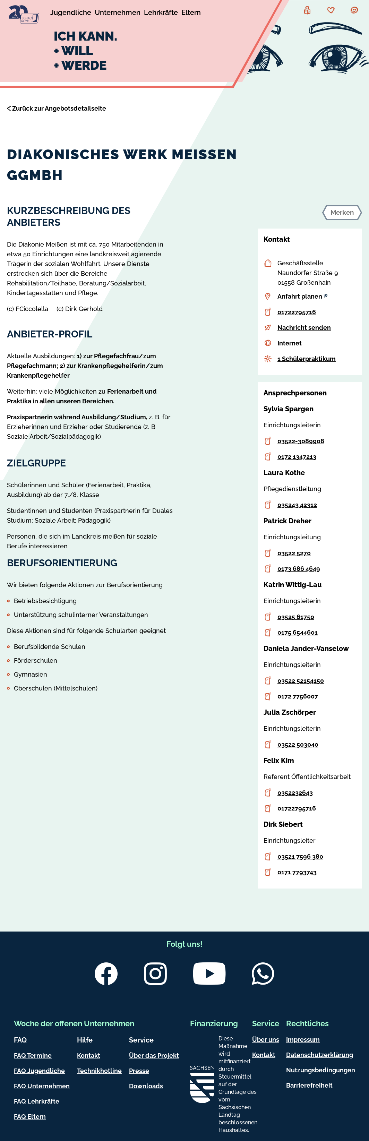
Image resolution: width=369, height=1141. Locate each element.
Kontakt (88, 1055)
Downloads (146, 1086)
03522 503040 (297, 744)
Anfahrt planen (302, 296)
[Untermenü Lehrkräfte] (161, 13)
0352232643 (295, 792)
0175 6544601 (297, 632)
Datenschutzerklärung (319, 1054)
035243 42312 (297, 504)
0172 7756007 (297, 696)
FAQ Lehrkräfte (36, 1101)
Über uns (265, 1039)
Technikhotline (99, 1070)
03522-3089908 (300, 441)
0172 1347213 (296, 456)
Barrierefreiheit (309, 1085)
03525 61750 (295, 616)
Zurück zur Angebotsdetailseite (59, 108)
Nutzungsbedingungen (320, 1070)
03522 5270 (294, 553)
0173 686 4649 (298, 568)
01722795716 (296, 312)
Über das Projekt (154, 1055)
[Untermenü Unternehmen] (117, 13)
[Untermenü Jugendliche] (70, 13)
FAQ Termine (33, 1055)
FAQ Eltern (30, 1116)
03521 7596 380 (300, 856)
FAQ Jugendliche (39, 1070)
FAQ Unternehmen (42, 1086)
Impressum (303, 1039)
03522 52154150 (300, 680)
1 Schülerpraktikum (306, 358)
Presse (139, 1070)
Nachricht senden (304, 327)
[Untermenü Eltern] (191, 13)
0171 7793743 (297, 872)
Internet (289, 343)
